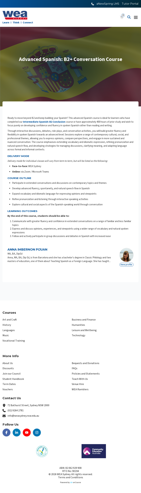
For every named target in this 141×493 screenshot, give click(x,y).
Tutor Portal (130, 3)
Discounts (8, 368)
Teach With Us (80, 379)
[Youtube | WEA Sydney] (27, 432)
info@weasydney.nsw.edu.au (23, 415)
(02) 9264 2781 (15, 410)
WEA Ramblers (80, 389)
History (6, 325)
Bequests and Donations (85, 363)
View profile (126, 264)
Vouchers (7, 389)
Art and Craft (9, 319)
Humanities (78, 325)
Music (5, 335)
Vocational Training (13, 340)
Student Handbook (13, 379)
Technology (78, 335)
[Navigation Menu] (136, 17)
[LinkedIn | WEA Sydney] (17, 432)
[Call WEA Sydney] (92, 3)
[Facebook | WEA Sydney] (6, 432)
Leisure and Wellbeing (84, 330)
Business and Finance (84, 319)
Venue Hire (78, 384)
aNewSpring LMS (107, 3)
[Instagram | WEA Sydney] (37, 432)
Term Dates (9, 384)
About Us (7, 363)
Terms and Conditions (70, 477)
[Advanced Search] (129, 17)
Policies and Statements (86, 373)
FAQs (74, 368)
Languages (8, 330)
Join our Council (11, 373)
